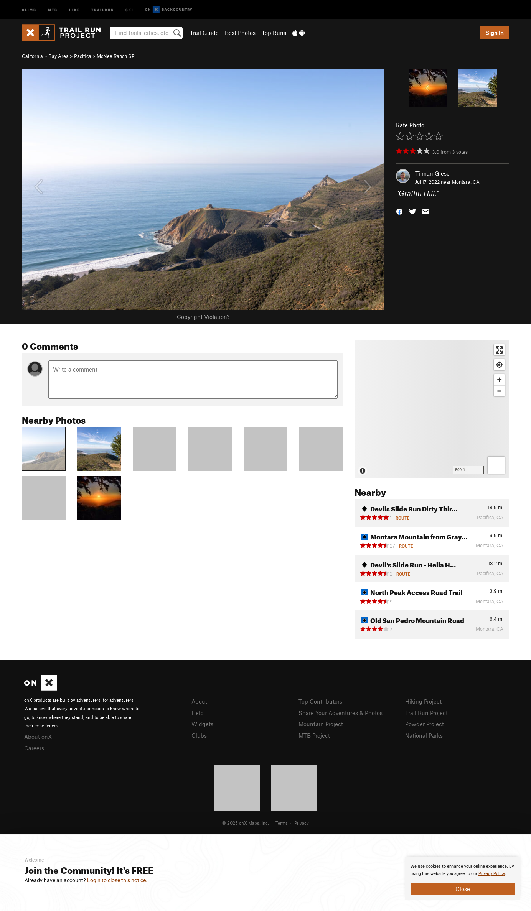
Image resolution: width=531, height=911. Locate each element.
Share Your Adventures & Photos (340, 712)
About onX (38, 736)
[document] (463, 879)
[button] (399, 211)
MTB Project (314, 735)
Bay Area (58, 56)
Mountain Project (320, 723)
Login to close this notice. (117, 880)
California (32, 56)
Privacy (301, 822)
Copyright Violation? (203, 316)
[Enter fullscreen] (499, 349)
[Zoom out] (499, 390)
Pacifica (82, 56)
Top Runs (274, 32)
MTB (53, 9)
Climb (29, 9)
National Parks (424, 735)
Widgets (202, 723)
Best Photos (240, 32)
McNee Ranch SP (116, 56)
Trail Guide (204, 32)
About (199, 701)
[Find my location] (499, 364)
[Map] (432, 409)
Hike (74, 9)
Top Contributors (320, 701)
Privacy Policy (491, 873)
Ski (129, 9)
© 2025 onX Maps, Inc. (245, 822)
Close (462, 888)
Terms (281, 822)
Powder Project (424, 723)
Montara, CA (466, 182)
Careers (34, 748)
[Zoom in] (499, 379)
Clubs (199, 735)
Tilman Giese (432, 173)
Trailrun (102, 9)
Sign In (494, 32)
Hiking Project (423, 701)
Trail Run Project (426, 712)
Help (197, 712)
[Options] (496, 465)
